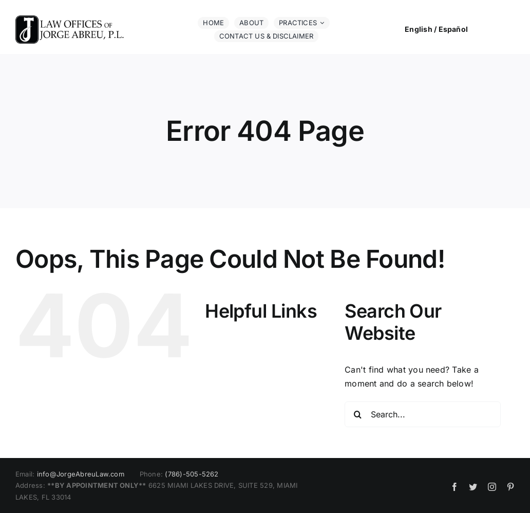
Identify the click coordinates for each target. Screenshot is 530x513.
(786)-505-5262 (191, 474)
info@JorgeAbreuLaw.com (80, 474)
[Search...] (423, 414)
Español (453, 29)
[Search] (357, 414)
